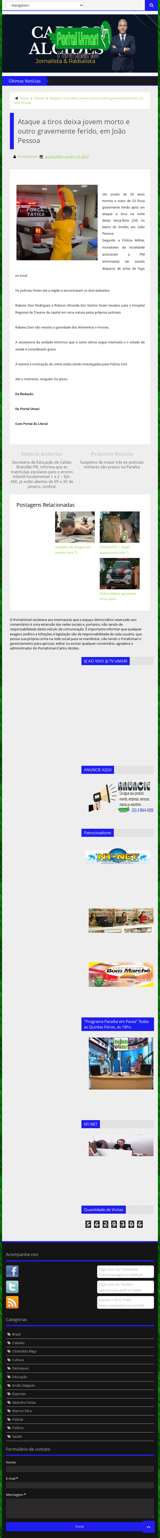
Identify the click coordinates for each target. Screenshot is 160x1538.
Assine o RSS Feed (115, 1284)
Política (17, 1412)
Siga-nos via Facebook (119, 1254)
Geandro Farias (23, 1387)
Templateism (81, 1533)
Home (24, 98)
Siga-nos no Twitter (116, 1269)
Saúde (17, 1421)
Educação (19, 1362)
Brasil (16, 1319)
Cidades (18, 1327)
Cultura (17, 1345)
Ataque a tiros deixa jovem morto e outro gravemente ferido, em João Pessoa (78, 100)
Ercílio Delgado (23, 1370)
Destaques (20, 1353)
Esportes (19, 1378)
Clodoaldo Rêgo (24, 1336)
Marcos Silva (21, 1395)
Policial (39, 98)
